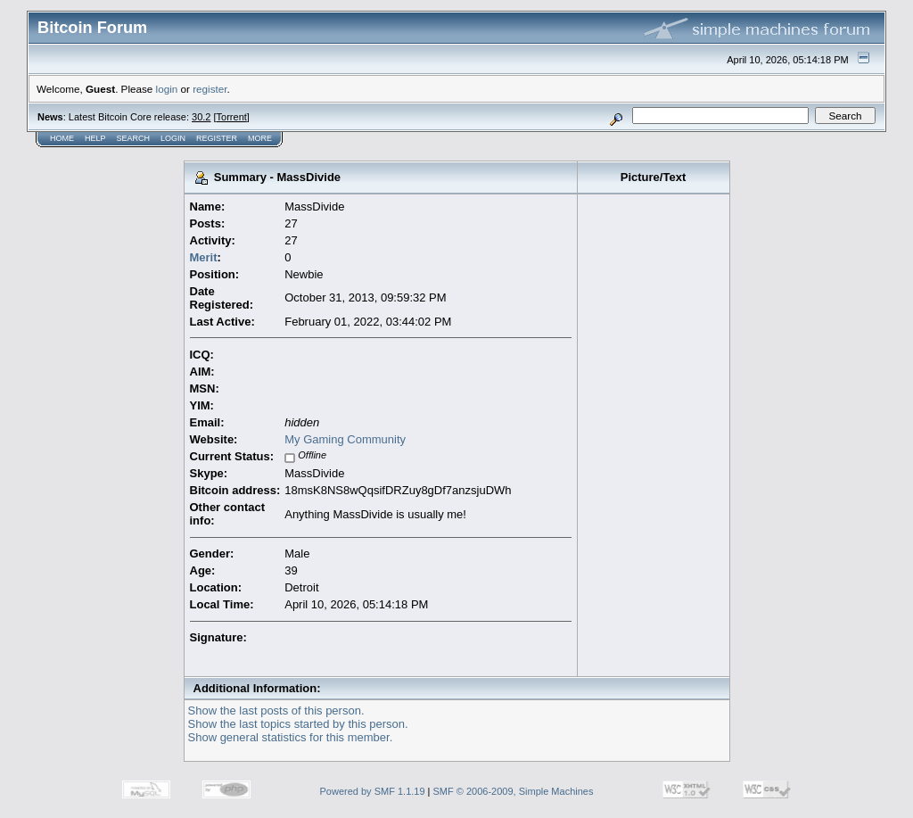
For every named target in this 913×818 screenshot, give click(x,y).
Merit (204, 257)
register (209, 89)
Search (134, 138)
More (260, 138)
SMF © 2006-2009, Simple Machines (513, 791)
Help (95, 138)
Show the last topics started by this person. (298, 724)
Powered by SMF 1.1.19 (372, 791)
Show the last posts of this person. (276, 710)
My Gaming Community (345, 439)
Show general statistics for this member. (290, 737)
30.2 (201, 117)
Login (172, 138)
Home (62, 138)
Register (216, 138)
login (167, 89)
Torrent (232, 117)
